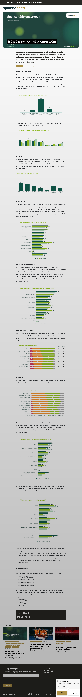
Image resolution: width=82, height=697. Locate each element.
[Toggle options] (68, 689)
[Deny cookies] (73, 693)
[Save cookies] (62, 693)
